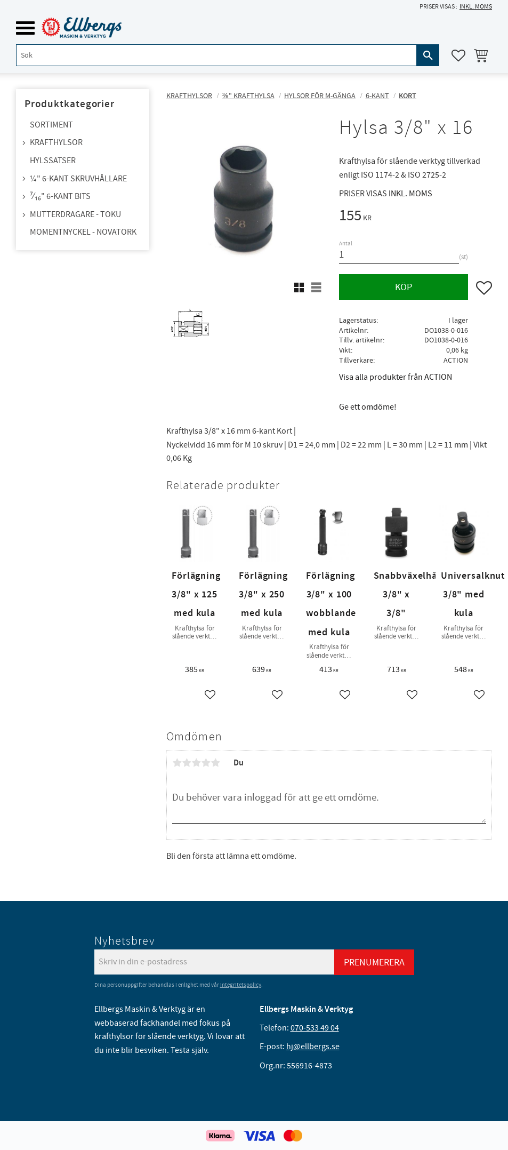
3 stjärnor (196, 763)
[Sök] (428, 55)
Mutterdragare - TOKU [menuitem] (75, 214)
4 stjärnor (206, 763)
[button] (25, 28)
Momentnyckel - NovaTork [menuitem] (83, 232)
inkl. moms (475, 7)
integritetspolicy (240, 985)
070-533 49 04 (315, 1028)
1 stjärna (177, 763)
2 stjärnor (186, 763)
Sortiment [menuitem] (51, 124)
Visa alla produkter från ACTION (395, 377)
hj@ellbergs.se (313, 1046)
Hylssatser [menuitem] (53, 160)
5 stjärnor (215, 763)
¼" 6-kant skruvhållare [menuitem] (78, 178)
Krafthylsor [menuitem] (56, 142)
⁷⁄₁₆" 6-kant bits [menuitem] (60, 196)
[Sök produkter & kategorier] (216, 55)
